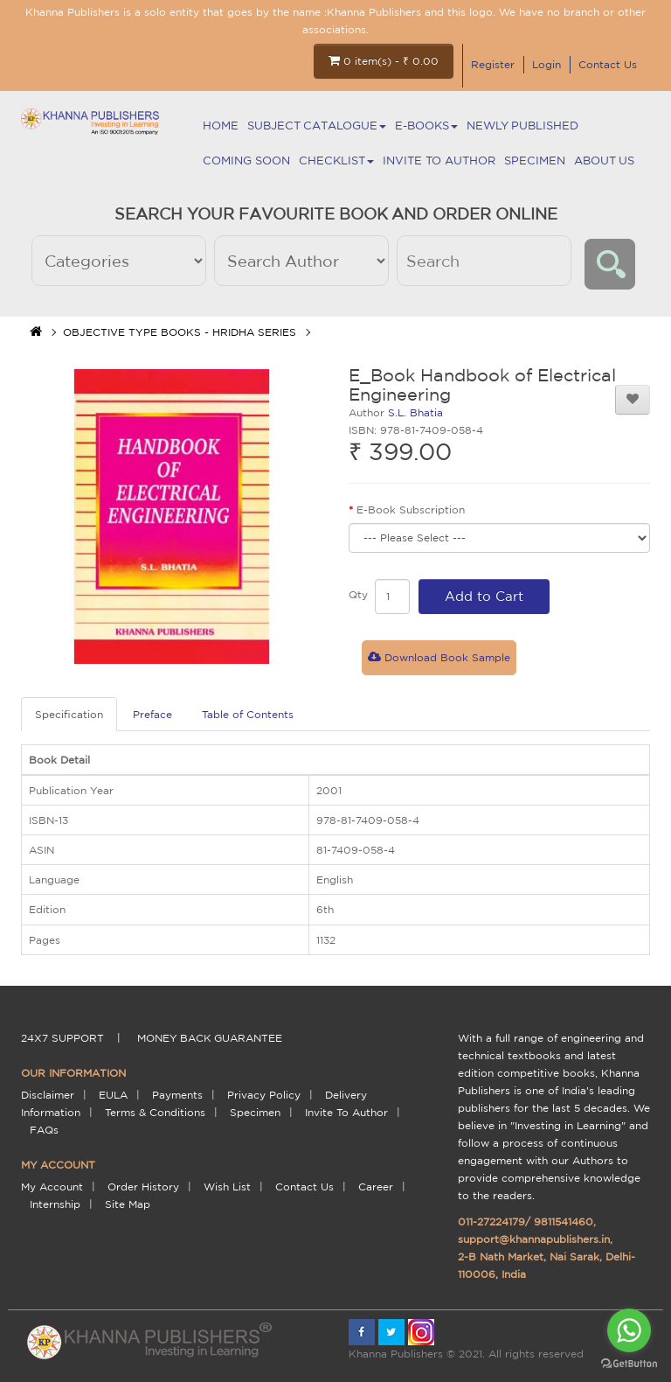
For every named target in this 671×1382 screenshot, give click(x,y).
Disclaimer (47, 1094)
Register (493, 64)
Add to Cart (484, 596)
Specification (69, 714)
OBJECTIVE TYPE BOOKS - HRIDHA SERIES (179, 332)
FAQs (44, 1129)
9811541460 (563, 1221)
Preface (152, 714)
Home (221, 125)
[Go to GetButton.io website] (629, 1364)
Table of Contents (248, 714)
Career (375, 1186)
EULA (113, 1094)
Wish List (227, 1186)
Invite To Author (439, 160)
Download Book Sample (439, 657)
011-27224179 (491, 1221)
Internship (55, 1204)
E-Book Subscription (410, 509)
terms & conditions (155, 1112)
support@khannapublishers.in (534, 1239)
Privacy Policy (264, 1094)
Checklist (336, 160)
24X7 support (62, 1037)
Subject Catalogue (316, 125)
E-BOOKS (426, 125)
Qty (358, 594)
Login (546, 64)
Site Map (127, 1204)
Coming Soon (246, 160)
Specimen (534, 160)
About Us (604, 160)
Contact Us (607, 64)
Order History (143, 1186)
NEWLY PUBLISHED (522, 125)
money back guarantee (209, 1037)
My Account (52, 1186)
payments (177, 1094)
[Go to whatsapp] (629, 1330)
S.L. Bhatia (415, 412)
